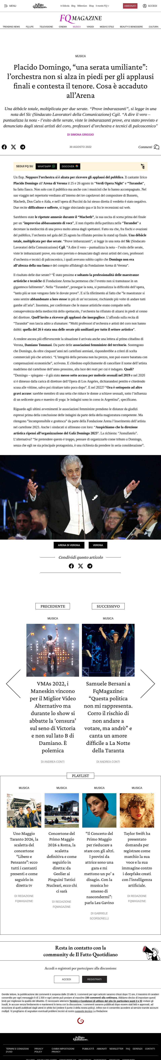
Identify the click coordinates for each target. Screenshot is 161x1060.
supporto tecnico (83, 1010)
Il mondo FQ (103, 6)
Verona (98, 545)
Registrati (94, 978)
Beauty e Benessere (131, 27)
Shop (91, 6)
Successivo (108, 606)
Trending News (11, 27)
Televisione (46, 27)
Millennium (82, 6)
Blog (73, 6)
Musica (77, 27)
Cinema (63, 27)
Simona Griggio (82, 134)
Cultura (153, 27)
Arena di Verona (69, 545)
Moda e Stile (107, 27)
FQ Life (29, 27)
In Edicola (64, 6)
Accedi (66, 978)
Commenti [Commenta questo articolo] (148, 147)
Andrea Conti (54, 761)
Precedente (53, 606)
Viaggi (90, 27)
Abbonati (130, 6)
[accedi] (149, 6)
